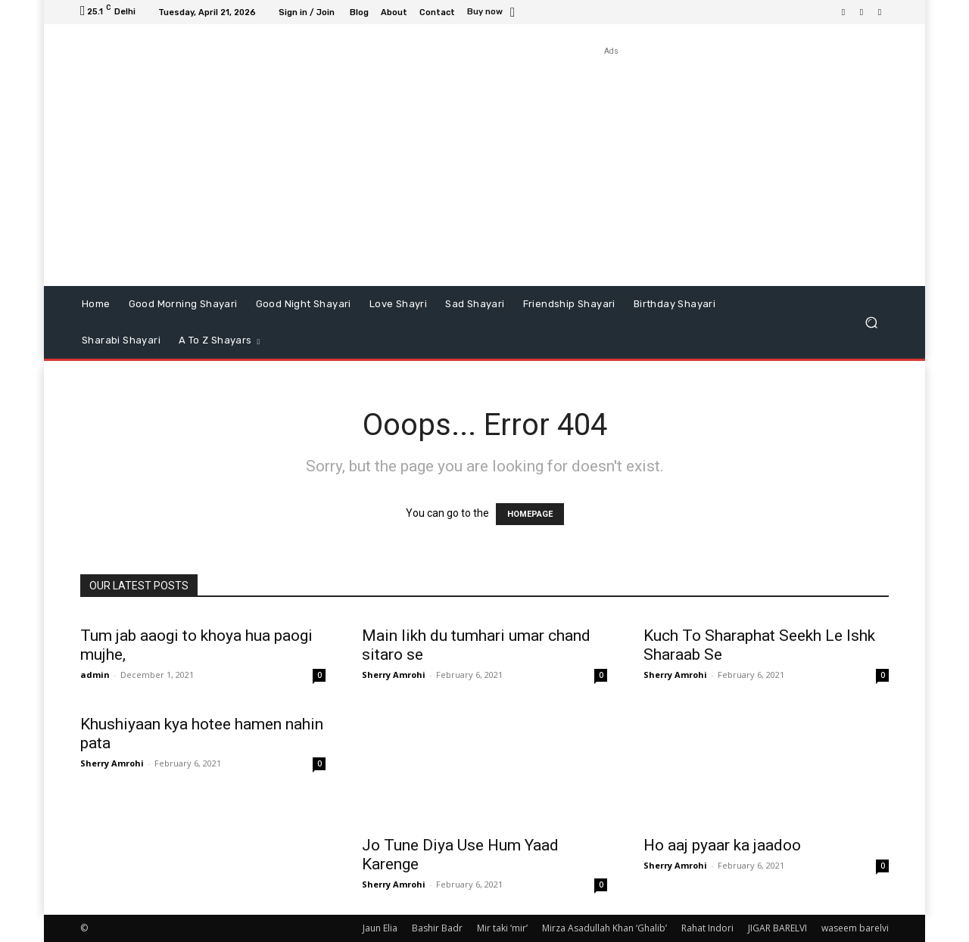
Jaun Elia (380, 928)
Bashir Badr (437, 928)
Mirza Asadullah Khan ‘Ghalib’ (604, 928)
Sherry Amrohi (393, 674)
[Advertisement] (611, 165)
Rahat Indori (707, 928)
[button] (871, 322)
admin (95, 674)
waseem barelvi (855, 928)
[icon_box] (493, 13)
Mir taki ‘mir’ (502, 928)
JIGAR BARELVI (777, 928)
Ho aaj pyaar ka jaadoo (722, 845)
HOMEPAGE (530, 514)
